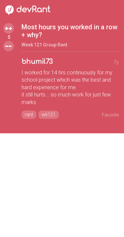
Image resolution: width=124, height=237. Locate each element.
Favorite (110, 115)
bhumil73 (37, 62)
